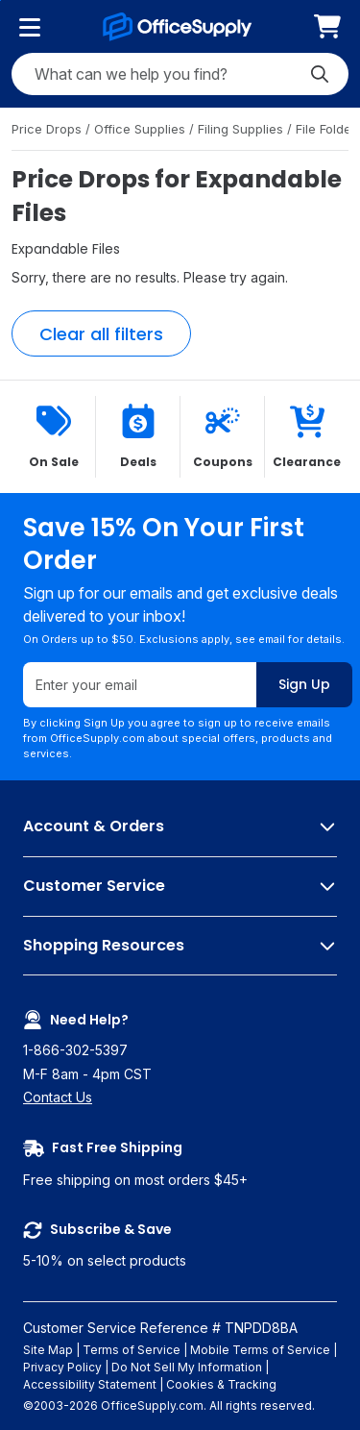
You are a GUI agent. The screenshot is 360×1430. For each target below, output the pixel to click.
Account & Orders (180, 828)
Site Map (48, 1350)
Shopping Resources (180, 946)
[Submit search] (319, 74)
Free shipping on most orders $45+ (180, 1163)
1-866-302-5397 (75, 1051)
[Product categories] (29, 27)
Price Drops (48, 128)
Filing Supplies (242, 128)
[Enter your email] (140, 685)
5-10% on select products (180, 1244)
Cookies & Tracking (221, 1384)
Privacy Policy (62, 1367)
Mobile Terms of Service (260, 1350)
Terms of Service (131, 1350)
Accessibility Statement (89, 1384)
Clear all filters (101, 334)
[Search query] (180, 74)
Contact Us (57, 1097)
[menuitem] (327, 26)
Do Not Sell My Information (186, 1367)
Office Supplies (141, 128)
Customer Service (180, 886)
